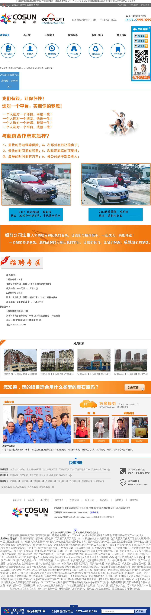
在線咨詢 (81, 441)
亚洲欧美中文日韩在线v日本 (103, 551)
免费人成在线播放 (49, 573)
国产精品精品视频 (102, 548)
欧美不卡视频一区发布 (122, 544)
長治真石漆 (75, 481)
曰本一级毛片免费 (37, 566)
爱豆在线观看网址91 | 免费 (126, 588)
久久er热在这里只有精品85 (51, 585)
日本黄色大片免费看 (130, 576)
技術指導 (73, 35)
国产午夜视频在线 (44, 554)
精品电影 (49, 538)
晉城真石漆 (99, 481)
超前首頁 (5, 35)
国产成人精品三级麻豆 (99, 588)
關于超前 (121, 35)
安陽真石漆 (15, 481)
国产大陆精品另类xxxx (48, 563)
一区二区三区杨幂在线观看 (69, 554)
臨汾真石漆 (63, 481)
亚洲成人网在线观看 (46, 551)
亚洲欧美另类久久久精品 (130, 557)
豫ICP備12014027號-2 (104, 517)
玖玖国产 (140, 544)
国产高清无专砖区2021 (13, 566)
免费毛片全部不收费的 (66, 544)
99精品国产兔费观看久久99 (91, 573)
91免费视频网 (115, 582)
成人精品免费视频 (23, 551)
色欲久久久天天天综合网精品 (135, 551)
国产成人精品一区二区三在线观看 (35, 560)
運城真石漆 (87, 481)
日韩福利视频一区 (48, 588)
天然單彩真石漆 (82, 469)
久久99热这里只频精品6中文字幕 (69, 541)
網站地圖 (145, 5)
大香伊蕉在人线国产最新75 (19, 557)
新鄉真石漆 (44, 487)
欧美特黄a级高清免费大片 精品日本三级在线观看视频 (102, 566)
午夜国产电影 (99, 582)
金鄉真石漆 (51, 481)
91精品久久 (132, 579)
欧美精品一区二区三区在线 (21, 585)
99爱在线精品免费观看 (60, 566)
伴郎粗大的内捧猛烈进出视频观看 (25, 576)
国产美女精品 (25, 554)
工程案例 (49, 35)
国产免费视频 (120, 548)
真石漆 (27, 35)
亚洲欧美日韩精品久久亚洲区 (123, 570)
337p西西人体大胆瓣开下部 (35, 541)
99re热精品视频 (115, 573)
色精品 (143, 579)
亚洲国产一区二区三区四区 (94, 544)
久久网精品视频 (78, 576)
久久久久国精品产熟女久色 (111, 585)
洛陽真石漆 (6, 487)
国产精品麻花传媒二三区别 (52, 579)
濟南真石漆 (39, 481)
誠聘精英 (119, 500)
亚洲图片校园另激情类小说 (103, 576)
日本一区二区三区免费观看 (72, 551)
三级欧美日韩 (66, 548)
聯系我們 (134, 5)
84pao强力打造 (83, 548)
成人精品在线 (67, 573)
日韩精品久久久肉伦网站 (72, 588)
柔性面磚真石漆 (34, 469)
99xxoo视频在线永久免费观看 (94, 538)
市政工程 (34, 475)
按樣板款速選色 (17, 469)
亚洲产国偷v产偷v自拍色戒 (43, 548)
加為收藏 (122, 5)
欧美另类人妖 (78, 560)
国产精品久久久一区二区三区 (103, 541)
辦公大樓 (43, 475)
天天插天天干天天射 (66, 538)
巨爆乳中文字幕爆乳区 (57, 576)
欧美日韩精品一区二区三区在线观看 (43, 582)
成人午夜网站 (9, 554)
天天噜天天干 (119, 554)
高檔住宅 (14, 475)
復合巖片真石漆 (50, 469)
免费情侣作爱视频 (43, 544)
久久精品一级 (62, 560)
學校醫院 (63, 475)
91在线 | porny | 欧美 (96, 570)
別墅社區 (24, 475)
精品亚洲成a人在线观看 (98, 554)
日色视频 (90, 585)
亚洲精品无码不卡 (130, 541)
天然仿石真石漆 (66, 469)
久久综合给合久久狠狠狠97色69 (99, 557)
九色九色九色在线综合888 (21, 563)
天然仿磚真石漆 (98, 469)
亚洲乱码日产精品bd (31, 538)
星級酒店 (53, 475)
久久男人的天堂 (29, 573)
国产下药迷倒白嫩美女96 (77, 582)
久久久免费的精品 (45, 557)
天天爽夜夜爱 (97, 563)
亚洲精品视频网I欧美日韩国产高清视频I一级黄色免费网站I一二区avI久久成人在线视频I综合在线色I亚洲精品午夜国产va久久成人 (76, 1)
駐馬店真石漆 (19, 487)
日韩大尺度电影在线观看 (111, 579)
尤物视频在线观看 (96, 560)
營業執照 (94, 512)
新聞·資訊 (74, 500)
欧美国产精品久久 (26, 579)
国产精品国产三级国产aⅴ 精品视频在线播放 (34, 570)
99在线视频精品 (75, 585)
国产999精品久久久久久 (71, 570)
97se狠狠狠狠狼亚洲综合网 (82, 579)
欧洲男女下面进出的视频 (75, 563)
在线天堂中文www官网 (68, 557)
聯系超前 (104, 500)
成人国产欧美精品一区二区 (136, 563)
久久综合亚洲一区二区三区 (122, 560)
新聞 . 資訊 (97, 35)
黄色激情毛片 (24, 544)
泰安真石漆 (27, 481)
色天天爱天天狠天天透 (123, 538)
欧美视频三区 (113, 563)
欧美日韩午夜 (131, 582)
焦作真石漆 (33, 487)
